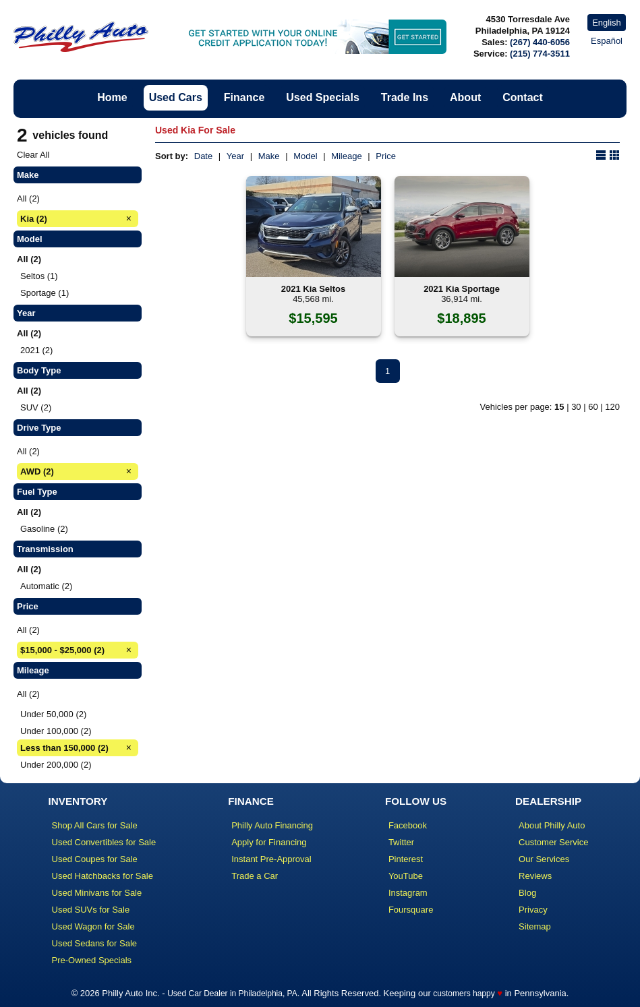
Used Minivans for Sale (97, 893)
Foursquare (410, 910)
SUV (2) (35, 407)
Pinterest (405, 859)
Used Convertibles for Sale (104, 842)
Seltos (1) (39, 276)
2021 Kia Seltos (313, 289)
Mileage (346, 156)
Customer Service (553, 842)
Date (203, 156)
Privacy (533, 910)
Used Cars (175, 97)
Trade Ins (404, 97)
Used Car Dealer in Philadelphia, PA (232, 993)
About (465, 97)
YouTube (405, 876)
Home (112, 97)
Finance (244, 97)
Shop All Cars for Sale (95, 825)
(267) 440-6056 (540, 42)
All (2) (28, 198)
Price (386, 156)
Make (269, 156)
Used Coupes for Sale (95, 859)
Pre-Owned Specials (92, 960)
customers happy (463, 993)
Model (305, 156)
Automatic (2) (46, 586)
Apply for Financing (268, 842)
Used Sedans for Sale (94, 943)
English (606, 23)
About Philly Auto (552, 825)
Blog (527, 893)
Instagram (408, 893)
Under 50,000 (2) (53, 714)
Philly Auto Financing (272, 825)
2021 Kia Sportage (462, 289)
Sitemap (535, 926)
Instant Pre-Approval (271, 859)
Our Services (544, 859)
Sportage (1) (44, 293)
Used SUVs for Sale (91, 910)
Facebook (407, 825)
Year (235, 156)
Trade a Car (254, 876)
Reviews (535, 876)
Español (606, 41)
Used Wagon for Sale (93, 926)
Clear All (33, 155)
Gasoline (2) (44, 529)
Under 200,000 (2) (56, 765)
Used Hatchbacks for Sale (102, 876)
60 (593, 407)
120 (612, 407)
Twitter (401, 842)
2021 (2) (36, 350)
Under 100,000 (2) (56, 731)
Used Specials (322, 97)
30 (576, 407)
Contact (522, 97)
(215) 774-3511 (540, 54)
